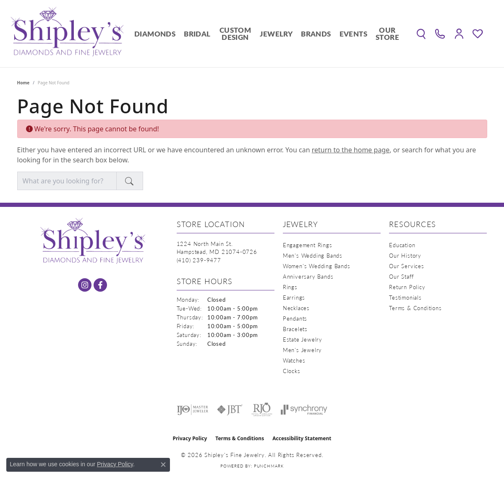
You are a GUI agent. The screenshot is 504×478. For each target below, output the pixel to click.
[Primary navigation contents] (266, 33)
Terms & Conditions (415, 308)
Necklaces (296, 308)
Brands (316, 34)
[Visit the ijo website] (192, 409)
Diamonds (154, 34)
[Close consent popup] (163, 464)
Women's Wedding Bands (316, 266)
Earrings (294, 297)
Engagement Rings (307, 245)
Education (402, 245)
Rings (290, 287)
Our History (405, 255)
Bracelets (295, 329)
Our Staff (401, 276)
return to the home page (351, 149)
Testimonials (405, 297)
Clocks (291, 371)
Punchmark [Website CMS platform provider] (269, 466)
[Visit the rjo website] (261, 409)
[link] (440, 33)
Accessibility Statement (301, 438)
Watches (294, 360)
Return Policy (407, 287)
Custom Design (235, 33)
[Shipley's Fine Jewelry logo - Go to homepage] (67, 33)
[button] (421, 33)
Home (23, 83)
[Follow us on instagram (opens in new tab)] (84, 285)
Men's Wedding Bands (312, 255)
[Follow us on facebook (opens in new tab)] (100, 285)
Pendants (295, 318)
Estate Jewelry (302, 339)
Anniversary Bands (308, 276)
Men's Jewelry (302, 350)
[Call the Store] (199, 260)
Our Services (406, 266)
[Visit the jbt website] (230, 409)
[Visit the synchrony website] (304, 409)
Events (353, 34)
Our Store (387, 33)
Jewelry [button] (276, 34)
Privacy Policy (190, 438)
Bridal (197, 34)
